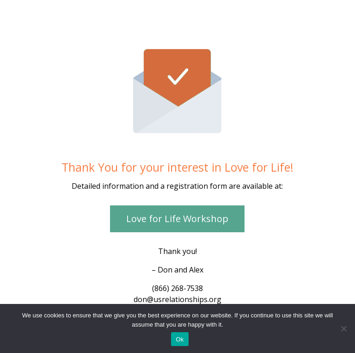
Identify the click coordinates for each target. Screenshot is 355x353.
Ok (180, 339)
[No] (343, 328)
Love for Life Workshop (177, 218)
